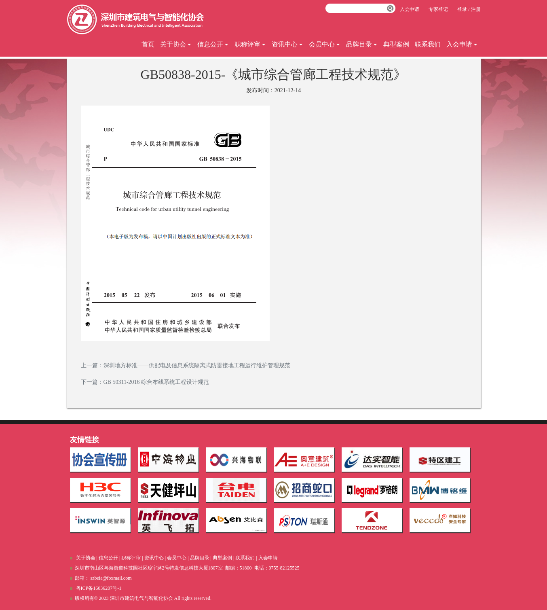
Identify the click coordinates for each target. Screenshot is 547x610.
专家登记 (438, 9)
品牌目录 (362, 44)
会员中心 (324, 44)
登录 (462, 9)
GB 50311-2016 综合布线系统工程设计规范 (156, 382)
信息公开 (213, 44)
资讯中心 (287, 44)
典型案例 (396, 44)
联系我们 (428, 44)
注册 (476, 9)
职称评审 (250, 44)
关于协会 (176, 44)
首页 (148, 44)
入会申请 (462, 44)
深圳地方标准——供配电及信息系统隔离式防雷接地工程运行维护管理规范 (196, 365)
